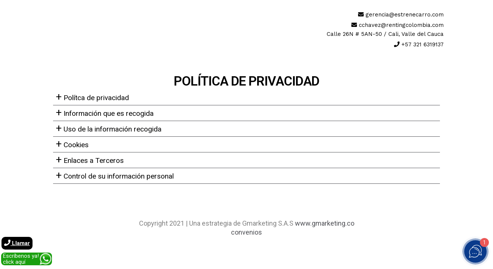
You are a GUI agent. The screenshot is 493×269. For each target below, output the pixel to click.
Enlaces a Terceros (90, 160)
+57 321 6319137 (422, 44)
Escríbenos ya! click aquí (21, 259)
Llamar (17, 243)
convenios (246, 232)
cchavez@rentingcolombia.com (401, 25)
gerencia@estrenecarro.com (405, 14)
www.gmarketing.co (324, 223)
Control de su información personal (115, 175)
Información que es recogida (105, 112)
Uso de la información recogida (108, 128)
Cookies (72, 144)
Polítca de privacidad (92, 97)
